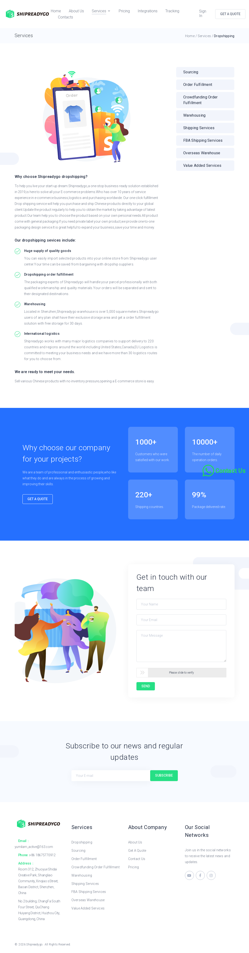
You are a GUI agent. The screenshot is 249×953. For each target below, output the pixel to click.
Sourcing (190, 72)
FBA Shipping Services (88, 892)
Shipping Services (85, 884)
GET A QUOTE (230, 14)
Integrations (147, 11)
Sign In (202, 13)
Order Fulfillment (197, 84)
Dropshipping (81, 842)
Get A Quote (37, 499)
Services (99, 11)
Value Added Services (88, 908)
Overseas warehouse (201, 153)
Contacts (65, 17)
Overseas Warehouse (88, 900)
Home (56, 11)
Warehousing (194, 115)
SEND (145, 686)
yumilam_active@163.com (34, 847)
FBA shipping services (203, 140)
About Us (76, 11)
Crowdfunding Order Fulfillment (95, 867)
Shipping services (198, 128)
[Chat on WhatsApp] (224, 470)
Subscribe (164, 778)
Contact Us (136, 859)
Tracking (172, 11)
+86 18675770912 (42, 855)
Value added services (202, 165)
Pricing (124, 11)
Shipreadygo (34, 944)
